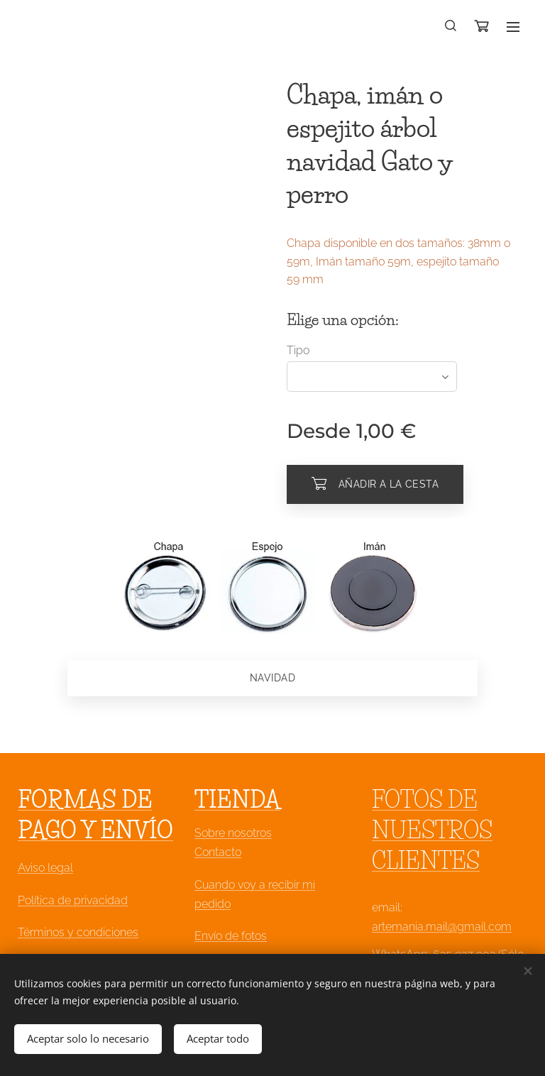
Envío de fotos (230, 936)
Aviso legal (45, 867)
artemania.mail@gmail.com (442, 926)
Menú (513, 27)
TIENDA (237, 799)
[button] (451, 26)
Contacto (217, 852)
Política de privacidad (73, 899)
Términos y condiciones (78, 931)
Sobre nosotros (233, 833)
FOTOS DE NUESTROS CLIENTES (432, 830)
